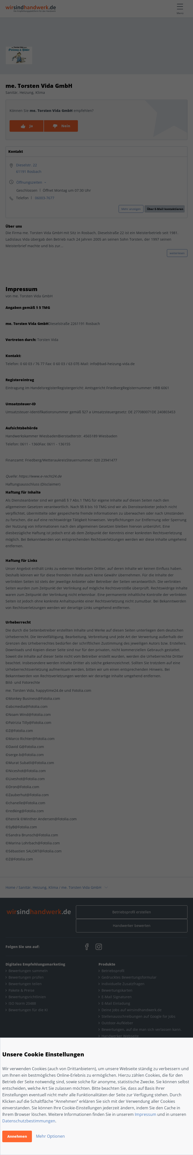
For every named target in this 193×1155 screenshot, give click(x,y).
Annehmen (17, 1136)
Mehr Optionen (50, 1136)
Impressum (145, 1114)
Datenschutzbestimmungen (28, 1121)
